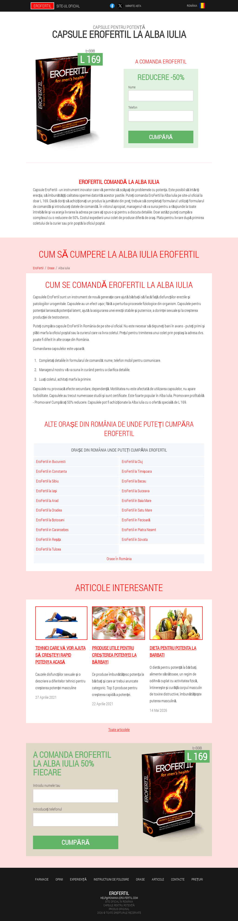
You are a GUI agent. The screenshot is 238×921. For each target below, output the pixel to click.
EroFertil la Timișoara (137, 471)
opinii (59, 879)
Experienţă (78, 879)
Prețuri (197, 879)
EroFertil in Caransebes (52, 529)
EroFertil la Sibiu (47, 481)
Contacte (178, 879)
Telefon (132, 107)
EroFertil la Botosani (50, 519)
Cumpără (161, 137)
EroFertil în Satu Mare (137, 510)
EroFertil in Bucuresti (51, 461)
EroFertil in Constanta (51, 471)
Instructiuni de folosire (111, 879)
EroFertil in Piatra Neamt (139, 529)
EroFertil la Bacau (134, 481)
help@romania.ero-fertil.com (119, 898)
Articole (158, 879)
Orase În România (119, 558)
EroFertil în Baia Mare (136, 500)
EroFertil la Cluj (132, 461)
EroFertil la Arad (47, 500)
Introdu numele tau (46, 785)
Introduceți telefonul (47, 809)
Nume (132, 87)
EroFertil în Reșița (48, 539)
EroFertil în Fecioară (136, 519)
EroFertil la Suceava (135, 490)
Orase (140, 879)
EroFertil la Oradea (49, 510)
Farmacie (42, 879)
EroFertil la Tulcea (48, 549)
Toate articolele (119, 729)
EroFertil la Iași (46, 490)
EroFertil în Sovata (135, 539)
